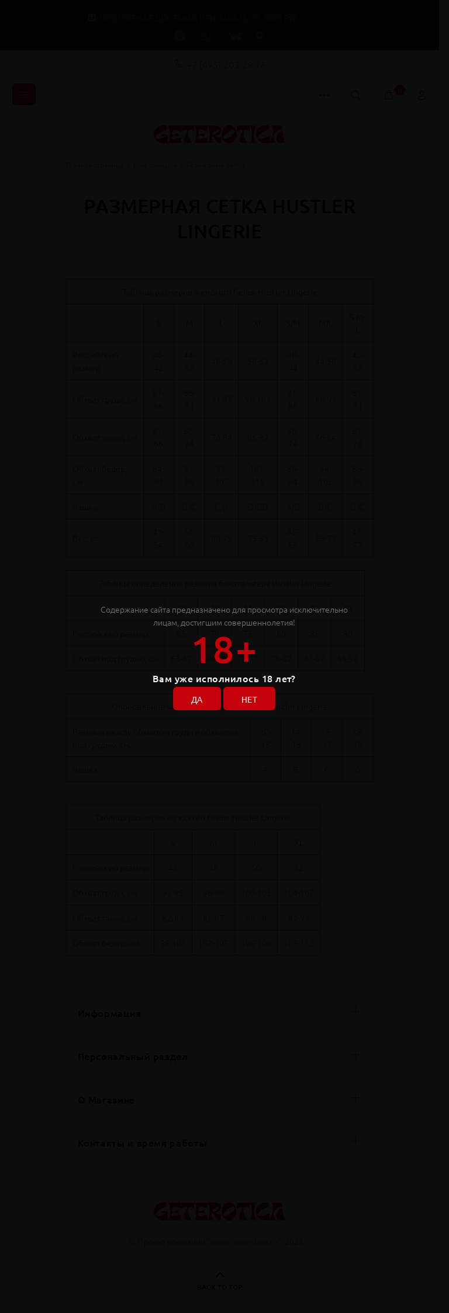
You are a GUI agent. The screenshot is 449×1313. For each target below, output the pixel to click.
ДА (197, 699)
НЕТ (249, 699)
